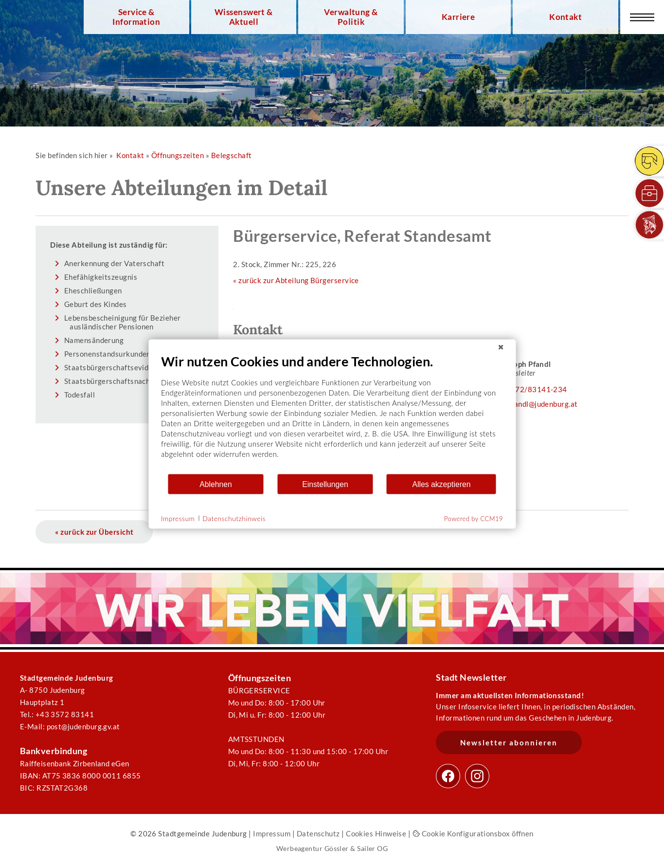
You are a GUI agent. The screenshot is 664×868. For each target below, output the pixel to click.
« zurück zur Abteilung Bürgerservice (296, 280)
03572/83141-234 (534, 389)
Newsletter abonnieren (508, 742)
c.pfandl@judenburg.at (540, 403)
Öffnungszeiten (177, 155)
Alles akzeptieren (441, 484)
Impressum (271, 833)
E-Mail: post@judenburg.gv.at (70, 726)
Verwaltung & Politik (350, 17)
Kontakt (565, 17)
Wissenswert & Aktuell (244, 17)
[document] (332, 413)
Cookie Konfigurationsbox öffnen (473, 833)
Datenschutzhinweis (234, 518)
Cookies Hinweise (376, 833)
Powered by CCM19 (473, 519)
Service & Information (136, 17)
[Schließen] (500, 347)
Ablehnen (215, 484)
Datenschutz (318, 833)
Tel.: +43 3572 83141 (57, 714)
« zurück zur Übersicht (94, 531)
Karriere (458, 17)
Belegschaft (231, 155)
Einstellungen (325, 484)
